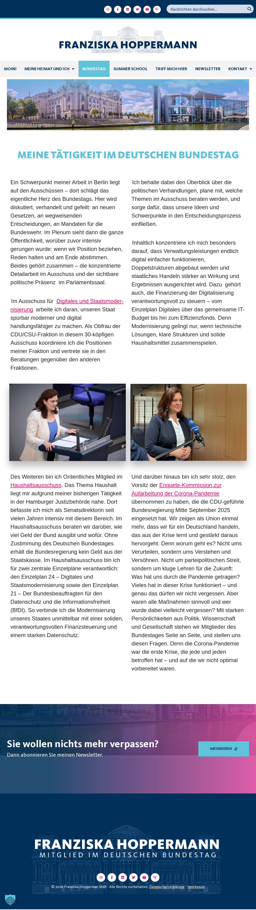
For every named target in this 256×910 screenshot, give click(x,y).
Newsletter (208, 68)
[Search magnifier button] (249, 9)
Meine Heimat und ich (49, 68)
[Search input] (207, 9)
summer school (131, 68)
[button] (10, 900)
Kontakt (240, 68)
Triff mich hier (171, 68)
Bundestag (94, 68)
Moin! (10, 68)
